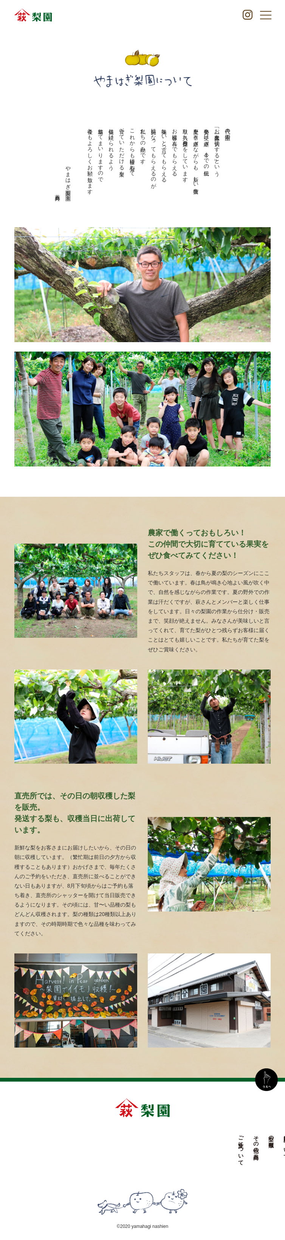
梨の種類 (135, 1135)
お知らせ (180, 1141)
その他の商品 (120, 1141)
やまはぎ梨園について (165, 1156)
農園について (150, 1144)
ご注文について (105, 1147)
